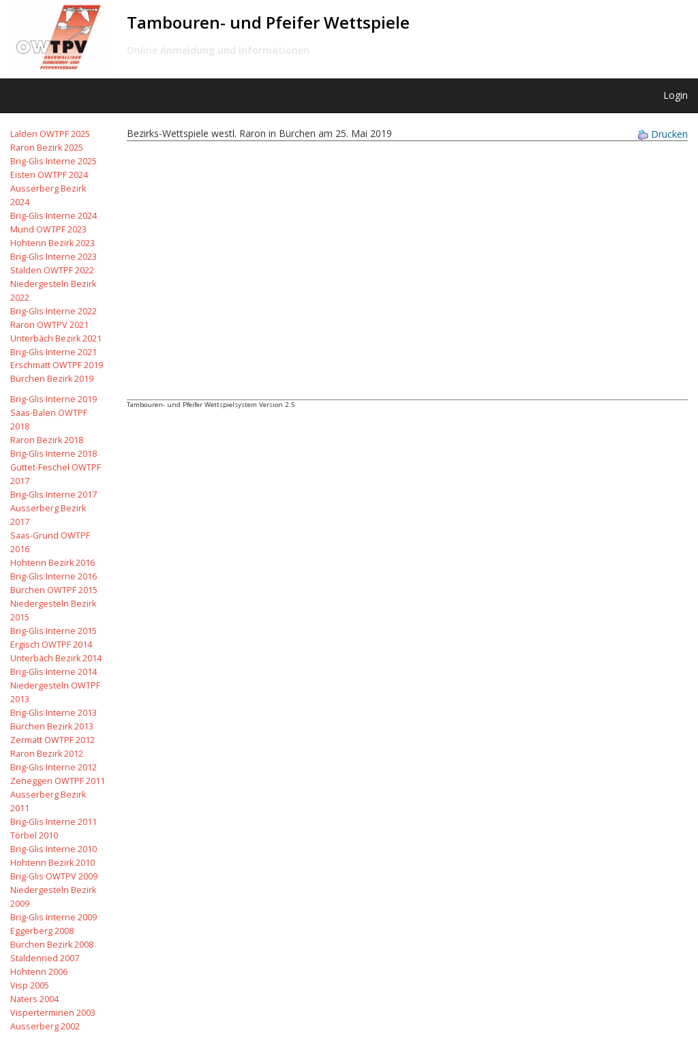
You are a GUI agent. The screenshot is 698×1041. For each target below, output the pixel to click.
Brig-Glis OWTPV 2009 (53, 876)
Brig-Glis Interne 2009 (53, 917)
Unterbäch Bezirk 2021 (56, 338)
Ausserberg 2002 (45, 1026)
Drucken (663, 133)
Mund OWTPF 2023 (48, 229)
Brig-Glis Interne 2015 (53, 631)
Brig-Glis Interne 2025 (53, 161)
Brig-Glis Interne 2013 (53, 713)
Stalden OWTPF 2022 (52, 270)
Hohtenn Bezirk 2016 (52, 563)
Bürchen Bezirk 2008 (51, 944)
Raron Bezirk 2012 (46, 753)
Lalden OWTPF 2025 (50, 134)
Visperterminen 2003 (52, 1013)
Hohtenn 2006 (38, 972)
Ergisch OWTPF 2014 (51, 644)
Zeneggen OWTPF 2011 (57, 781)
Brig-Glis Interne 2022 (53, 311)
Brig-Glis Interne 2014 (53, 672)
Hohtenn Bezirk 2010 (52, 863)
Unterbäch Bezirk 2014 (56, 658)
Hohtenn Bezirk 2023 (52, 243)
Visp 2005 (29, 985)
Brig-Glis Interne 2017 (53, 494)
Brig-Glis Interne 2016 (53, 576)
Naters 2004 (34, 999)
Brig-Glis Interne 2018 (53, 453)
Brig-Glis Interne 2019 (53, 399)
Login (675, 95)
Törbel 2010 (34, 835)
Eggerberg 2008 (42, 931)
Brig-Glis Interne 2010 (53, 849)
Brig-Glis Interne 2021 (53, 352)
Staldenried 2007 (44, 958)
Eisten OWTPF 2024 (49, 175)
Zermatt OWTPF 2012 (52, 740)
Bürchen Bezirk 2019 (51, 378)
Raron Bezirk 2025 (46, 147)
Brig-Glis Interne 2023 (53, 256)
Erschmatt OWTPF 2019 (56, 365)
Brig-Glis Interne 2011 (53, 822)
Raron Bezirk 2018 (46, 440)
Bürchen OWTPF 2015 (53, 590)
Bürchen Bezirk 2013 (51, 726)
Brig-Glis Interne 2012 (53, 767)
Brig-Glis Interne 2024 (53, 216)
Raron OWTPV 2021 (49, 325)
